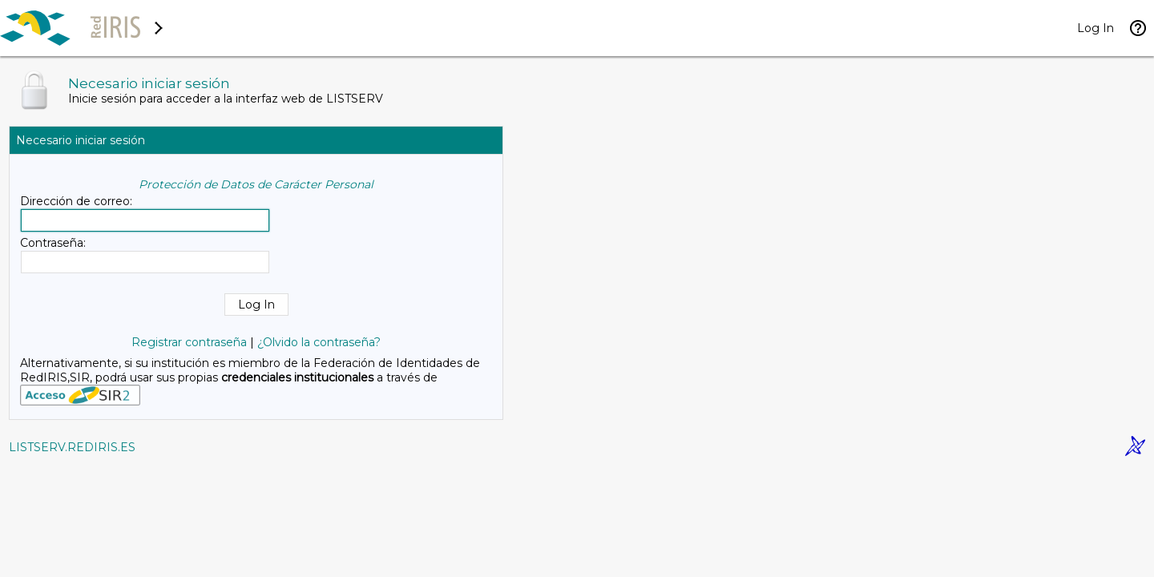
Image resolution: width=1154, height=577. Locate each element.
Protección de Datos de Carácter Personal (256, 184)
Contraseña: (53, 243)
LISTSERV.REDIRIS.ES (72, 447)
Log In (1095, 28)
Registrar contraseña (189, 342)
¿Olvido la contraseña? (319, 342)
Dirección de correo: (76, 201)
